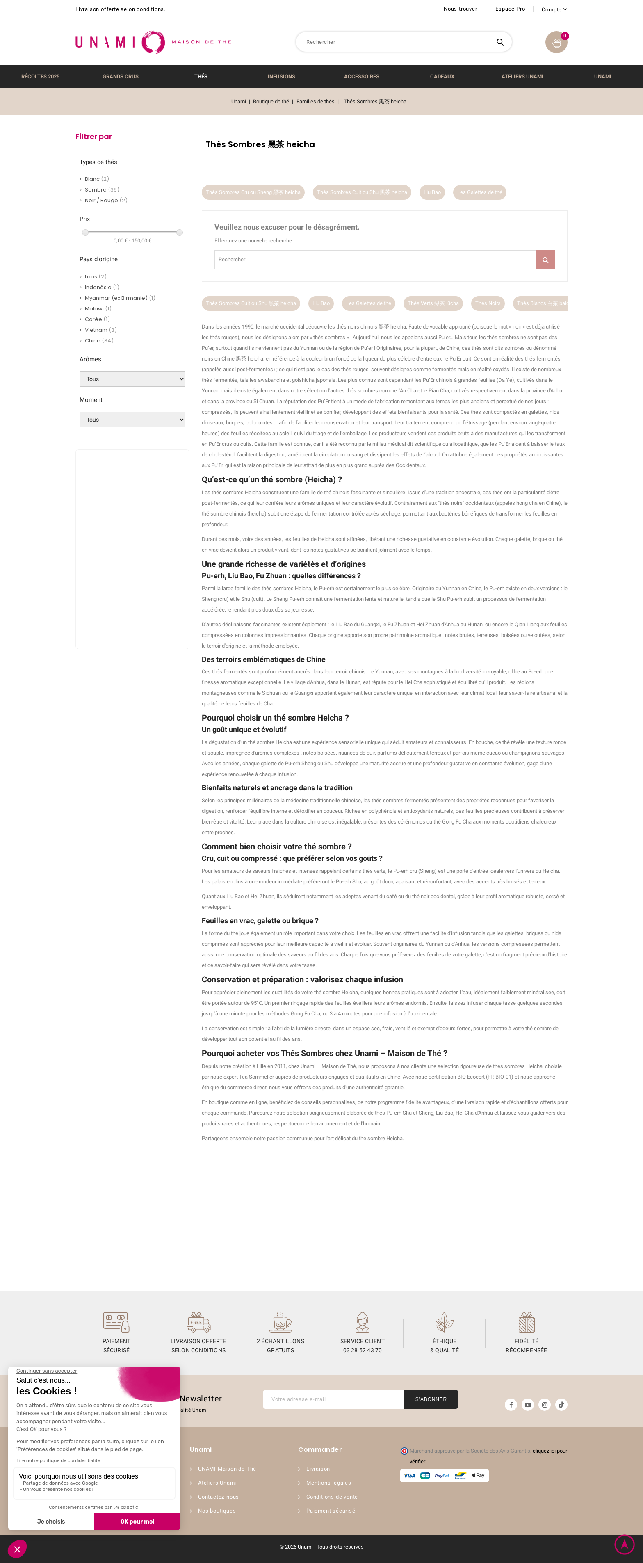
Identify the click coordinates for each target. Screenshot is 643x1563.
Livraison (318, 1469)
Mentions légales (328, 1483)
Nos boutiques (217, 1511)
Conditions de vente (332, 1497)
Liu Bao (432, 192)
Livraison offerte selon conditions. (120, 9)
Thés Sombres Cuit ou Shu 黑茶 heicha (362, 192)
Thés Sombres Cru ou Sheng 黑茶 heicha (253, 192)
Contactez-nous (218, 1497)
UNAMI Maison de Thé (227, 1469)
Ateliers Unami (217, 1483)
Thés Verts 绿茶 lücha (433, 303)
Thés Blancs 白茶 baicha (546, 303)
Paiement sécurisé (331, 1511)
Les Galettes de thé (479, 192)
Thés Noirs (488, 303)
